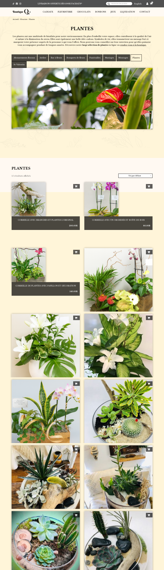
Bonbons (100, 12)
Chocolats (84, 12)
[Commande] (135, 176)
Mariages (109, 58)
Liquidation (127, 12)
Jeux (113, 12)
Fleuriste (23, 19)
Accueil (16, 19)
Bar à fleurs (56, 58)
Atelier (42, 58)
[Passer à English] (138, 3)
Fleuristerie (65, 12)
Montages (123, 58)
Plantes (136, 58)
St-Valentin (19, 64)
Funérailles (95, 58)
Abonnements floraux (24, 58)
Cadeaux (48, 12)
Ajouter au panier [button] (76, 186)
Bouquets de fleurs (75, 58)
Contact (144, 12)
